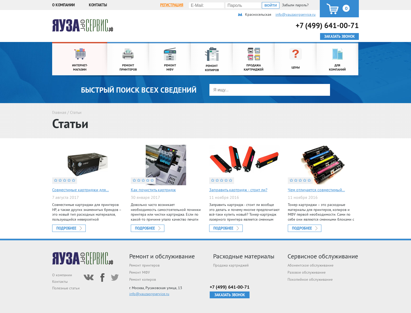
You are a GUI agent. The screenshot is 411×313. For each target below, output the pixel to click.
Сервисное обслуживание (323, 256)
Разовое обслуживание (307, 272)
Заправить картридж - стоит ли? (238, 189)
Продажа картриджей (231, 265)
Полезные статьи (66, 288)
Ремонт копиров (142, 279)
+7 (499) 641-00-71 (327, 25)
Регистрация (171, 5)
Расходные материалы (243, 256)
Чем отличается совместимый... (316, 189)
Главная (59, 112)
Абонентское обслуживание (310, 265)
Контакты (98, 5)
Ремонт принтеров (144, 265)
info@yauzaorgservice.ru (295, 14)
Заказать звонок (229, 295)
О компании (63, 5)
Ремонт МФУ (139, 272)
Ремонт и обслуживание (162, 256)
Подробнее (66, 228)
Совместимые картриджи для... (80, 189)
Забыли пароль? (295, 5)
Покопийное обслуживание (310, 279)
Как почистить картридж (153, 189)
